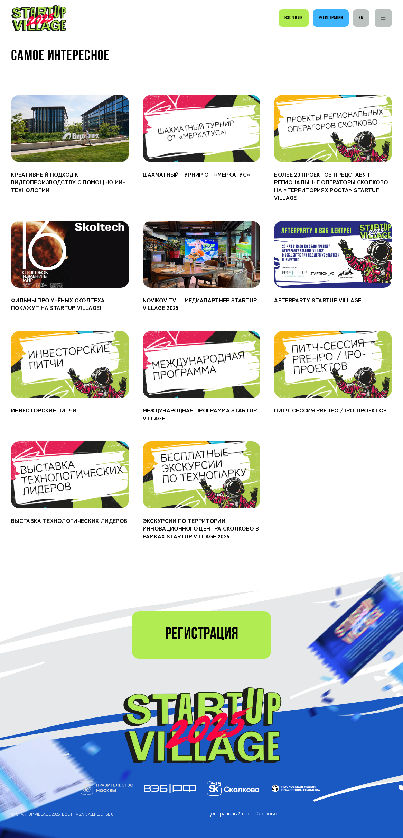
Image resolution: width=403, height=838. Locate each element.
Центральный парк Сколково (242, 813)
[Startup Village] (38, 18)
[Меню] (383, 18)
